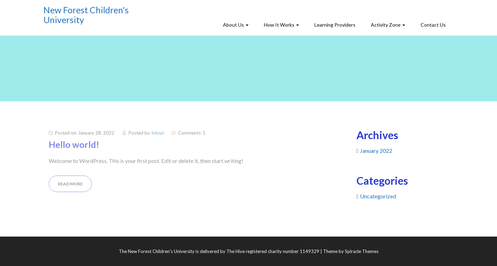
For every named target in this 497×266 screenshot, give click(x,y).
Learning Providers (334, 25)
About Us (235, 25)
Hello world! (74, 146)
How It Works (281, 25)
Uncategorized (378, 196)
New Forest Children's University (86, 15)
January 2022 (376, 150)
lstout (158, 134)
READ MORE (70, 185)
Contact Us (433, 25)
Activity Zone (388, 25)
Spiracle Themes (362, 251)
